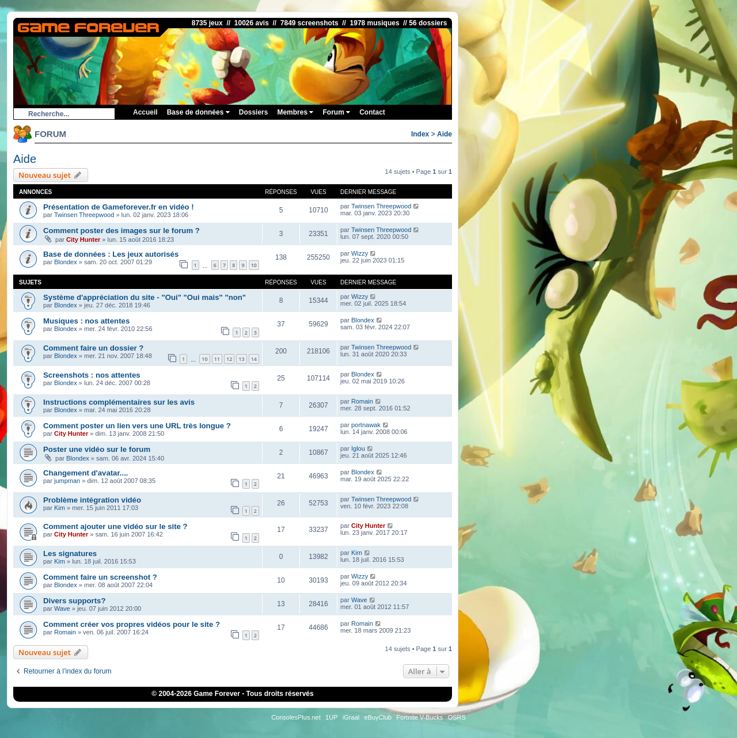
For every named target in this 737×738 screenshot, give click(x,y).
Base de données (198, 112)
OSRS (457, 717)
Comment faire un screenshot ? (100, 577)
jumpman (67, 480)
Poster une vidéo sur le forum (96, 449)
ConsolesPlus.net (296, 717)
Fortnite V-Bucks (420, 717)
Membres (295, 112)
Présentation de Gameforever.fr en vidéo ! (118, 207)
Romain (362, 401)
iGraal (351, 717)
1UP (331, 717)
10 (254, 265)
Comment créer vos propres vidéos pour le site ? (131, 624)
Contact (372, 112)
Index (420, 134)
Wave (62, 608)
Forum (336, 112)
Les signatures (70, 553)
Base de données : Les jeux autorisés (110, 254)
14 (254, 359)
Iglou (358, 448)
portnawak (366, 424)
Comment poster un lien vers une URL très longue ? (137, 425)
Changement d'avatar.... (85, 473)
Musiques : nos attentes (86, 321)
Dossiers (253, 112)
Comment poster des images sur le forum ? (121, 230)
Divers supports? (74, 600)
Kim (59, 507)
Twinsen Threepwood (84, 214)
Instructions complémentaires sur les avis (119, 402)
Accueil (145, 112)
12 (229, 359)
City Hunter (83, 239)
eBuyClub (378, 717)
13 (241, 359)
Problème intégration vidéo (92, 500)
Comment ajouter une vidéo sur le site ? (115, 526)
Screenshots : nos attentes (91, 375)
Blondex (65, 261)
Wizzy (359, 253)
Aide (444, 134)
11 (217, 359)
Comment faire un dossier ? (93, 348)
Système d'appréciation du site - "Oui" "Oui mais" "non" (144, 297)
